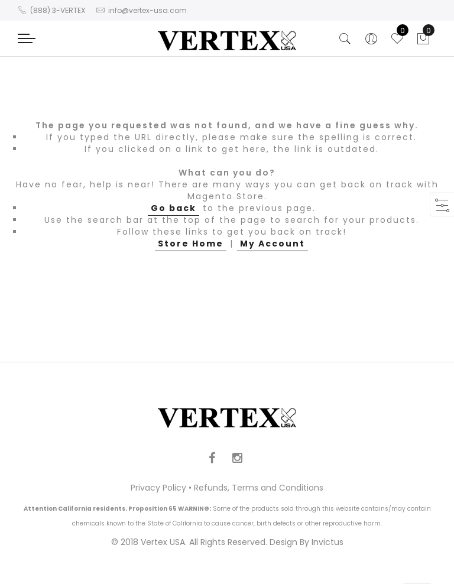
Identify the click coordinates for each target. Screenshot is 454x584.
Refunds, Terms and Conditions (258, 488)
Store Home (190, 243)
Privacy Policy (158, 488)
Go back (173, 208)
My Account (272, 243)
